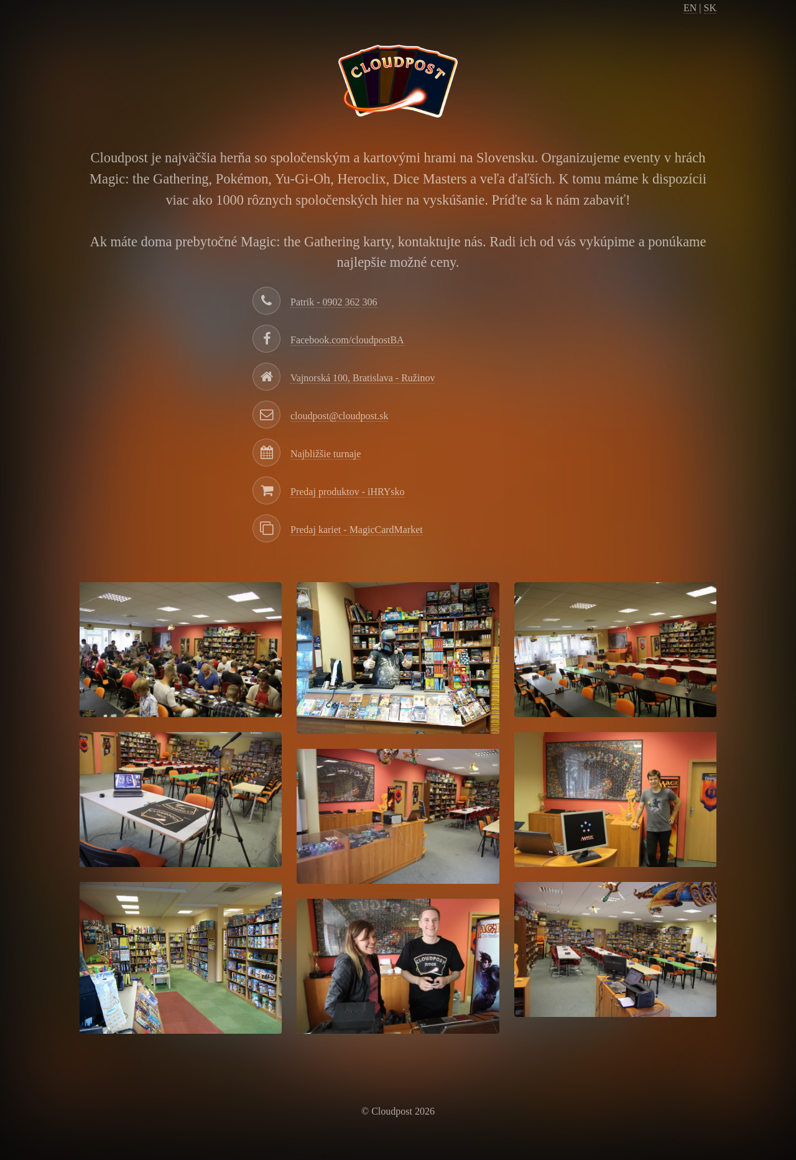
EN (689, 7)
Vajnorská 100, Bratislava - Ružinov (362, 378)
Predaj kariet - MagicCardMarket (356, 529)
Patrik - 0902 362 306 (333, 302)
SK (710, 7)
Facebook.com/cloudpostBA (347, 340)
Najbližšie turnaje (325, 453)
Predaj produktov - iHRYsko (347, 491)
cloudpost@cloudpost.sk (339, 416)
